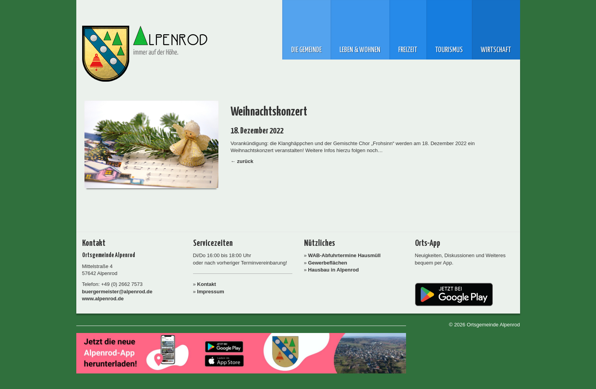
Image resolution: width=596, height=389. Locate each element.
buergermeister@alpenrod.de (117, 291)
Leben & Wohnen (359, 50)
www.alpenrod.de (103, 298)
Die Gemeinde (306, 50)
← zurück (241, 161)
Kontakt (206, 284)
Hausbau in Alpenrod (333, 270)
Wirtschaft (496, 50)
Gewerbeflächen (327, 263)
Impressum (210, 291)
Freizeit (407, 50)
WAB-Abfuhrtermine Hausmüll (344, 255)
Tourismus (449, 50)
